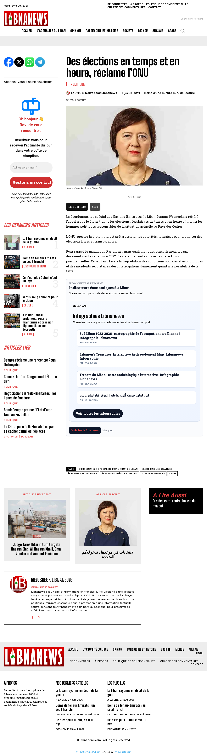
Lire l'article (77, 206)
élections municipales (83, 473)
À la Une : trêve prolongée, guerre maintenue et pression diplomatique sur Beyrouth (37, 322)
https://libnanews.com (44, 586)
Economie (29, 286)
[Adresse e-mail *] (31, 167)
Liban (172, 473)
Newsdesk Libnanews (101, 93)
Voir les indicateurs (84, 430)
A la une (28, 247)
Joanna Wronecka (153, 473)
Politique (11, 370)
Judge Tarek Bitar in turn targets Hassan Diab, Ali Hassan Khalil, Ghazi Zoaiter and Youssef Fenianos (36, 549)
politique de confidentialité (31, 197)
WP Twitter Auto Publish (88, 752)
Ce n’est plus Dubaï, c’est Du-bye (39, 279)
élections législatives (157, 469)
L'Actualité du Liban (35, 266)
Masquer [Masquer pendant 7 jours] (107, 430)
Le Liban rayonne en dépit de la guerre (39, 240)
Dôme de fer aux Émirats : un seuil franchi (40, 260)
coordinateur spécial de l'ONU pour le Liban (108, 469)
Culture (28, 305)
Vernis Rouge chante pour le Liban (40, 299)
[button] (182, 30)
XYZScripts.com (123, 752)
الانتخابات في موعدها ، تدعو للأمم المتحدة (108, 554)
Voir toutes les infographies (98, 413)
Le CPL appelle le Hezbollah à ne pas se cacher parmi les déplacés (29, 428)
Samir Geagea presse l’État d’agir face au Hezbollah (28, 412)
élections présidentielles (119, 473)
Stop (95, 206)
